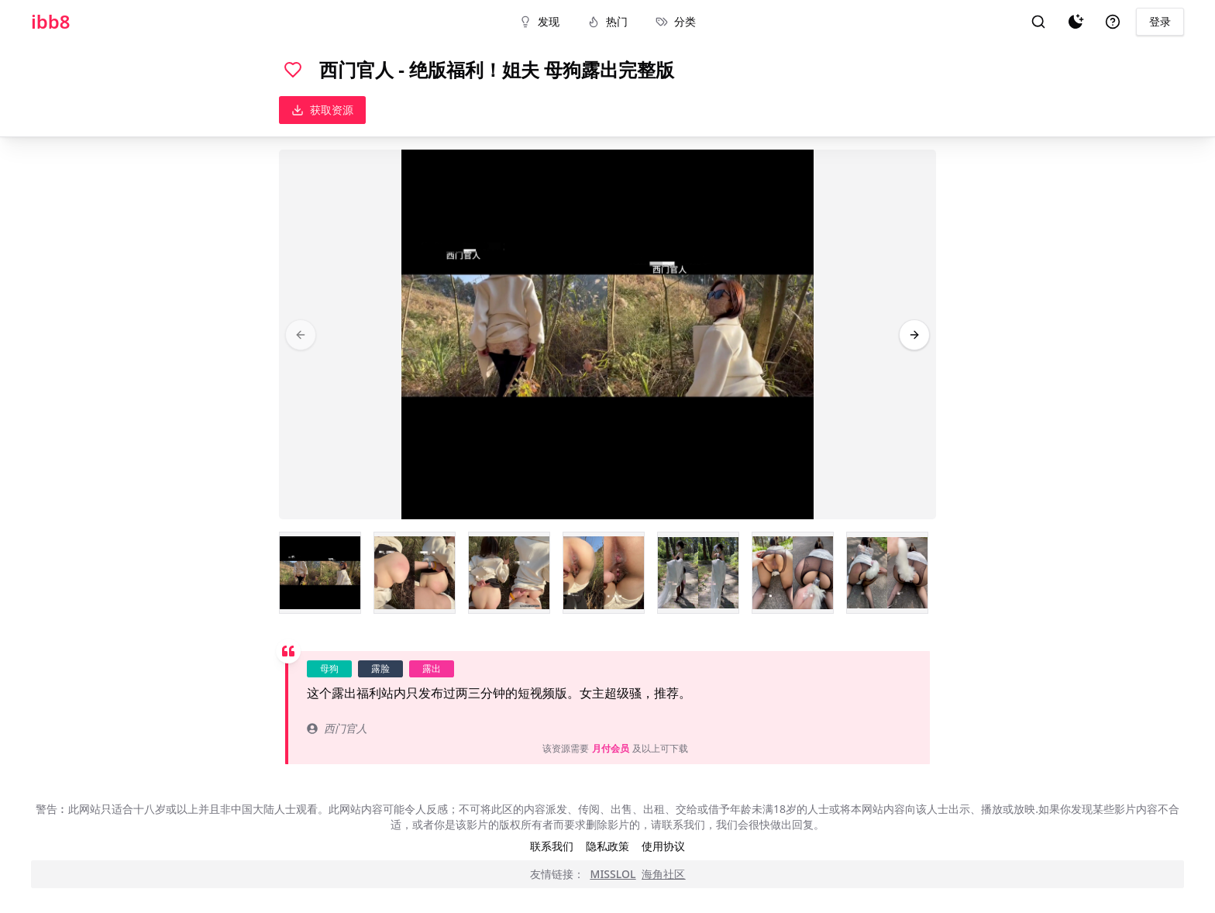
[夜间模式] (1075, 22)
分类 (676, 21)
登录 (1160, 21)
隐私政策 (607, 846)
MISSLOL (613, 873)
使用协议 (663, 846)
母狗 (329, 668)
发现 (539, 21)
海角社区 (663, 873)
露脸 (380, 668)
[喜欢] (293, 70)
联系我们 (551, 846)
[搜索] (1038, 22)
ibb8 (51, 21)
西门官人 (337, 728)
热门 (607, 21)
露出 (431, 668)
